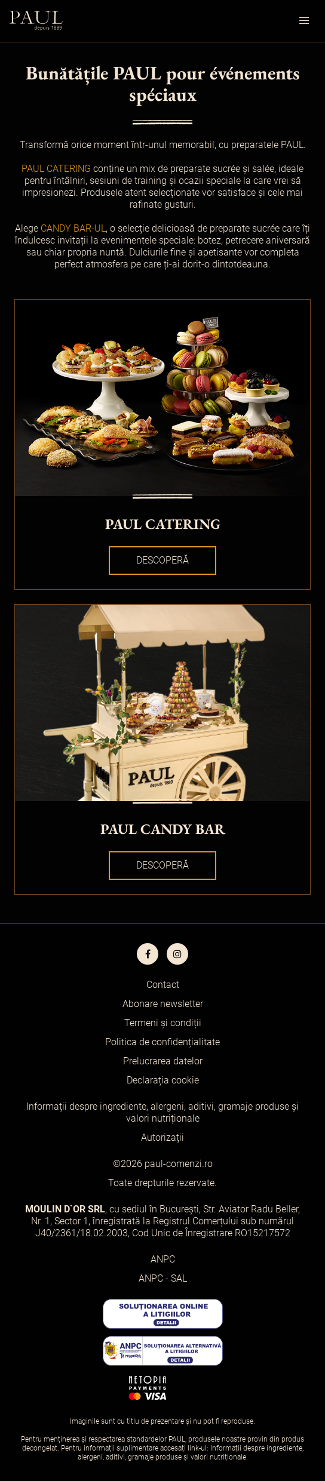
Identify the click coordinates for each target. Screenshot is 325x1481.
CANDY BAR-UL (73, 228)
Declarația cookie (163, 1080)
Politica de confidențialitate (162, 1042)
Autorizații (162, 1137)
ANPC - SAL (163, 1278)
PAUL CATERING (56, 168)
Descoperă (162, 560)
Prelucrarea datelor (163, 1061)
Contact (162, 984)
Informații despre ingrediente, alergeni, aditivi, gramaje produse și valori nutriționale (162, 1112)
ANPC (163, 1259)
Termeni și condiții (162, 1023)
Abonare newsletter (162, 1003)
